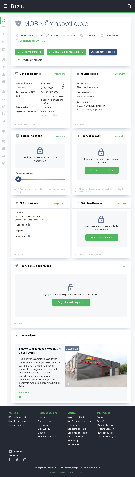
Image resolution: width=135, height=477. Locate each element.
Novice (41, 417)
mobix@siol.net (112, 35)
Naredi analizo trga (18, 421)
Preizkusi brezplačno (101, 170)
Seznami (72, 444)
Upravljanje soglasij (107, 436)
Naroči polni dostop (101, 237)
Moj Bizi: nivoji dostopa (79, 421)
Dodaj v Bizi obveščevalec (66, 51)
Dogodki (42, 432)
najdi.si (63, 473)
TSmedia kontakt (105, 425)
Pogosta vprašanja (106, 428)
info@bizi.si (18, 451)
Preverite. (24, 392)
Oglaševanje (74, 425)
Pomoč (100, 421)
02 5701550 (89, 35)
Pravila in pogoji (105, 432)
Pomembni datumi (47, 436)
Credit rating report (32, 59)
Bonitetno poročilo (105, 51)
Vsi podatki (59, 73)
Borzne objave (45, 421)
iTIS (71, 473)
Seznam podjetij (16, 425)
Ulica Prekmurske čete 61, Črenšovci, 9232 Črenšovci (47, 35)
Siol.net (52, 473)
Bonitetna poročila (77, 428)
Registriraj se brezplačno (71, 302)
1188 (80, 473)
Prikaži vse (121, 203)
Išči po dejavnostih (17, 417)
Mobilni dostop (75, 436)
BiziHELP (42, 428)
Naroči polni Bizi (76, 417)
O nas (100, 417)
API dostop (73, 440)
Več (125, 265)
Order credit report (77, 432)
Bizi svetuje (43, 425)
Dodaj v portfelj (30, 51)
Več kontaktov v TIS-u (32, 40)
